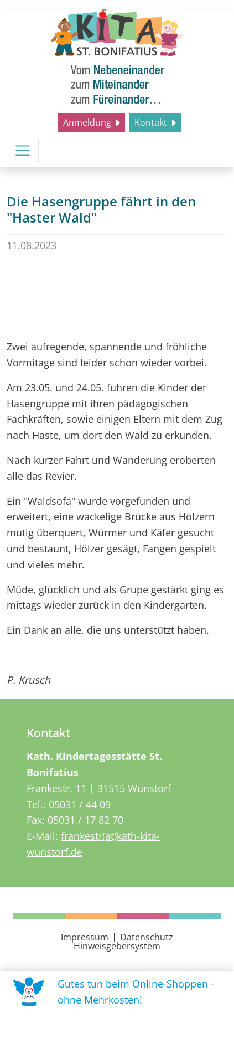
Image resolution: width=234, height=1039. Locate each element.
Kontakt (151, 122)
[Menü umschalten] (23, 150)
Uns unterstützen (120, 1023)
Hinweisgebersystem (117, 946)
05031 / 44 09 (80, 804)
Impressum (84, 937)
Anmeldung (88, 122)
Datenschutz (146, 937)
